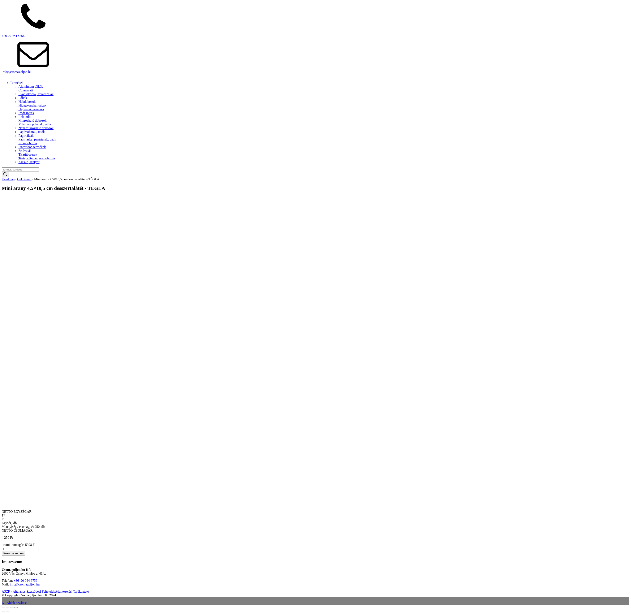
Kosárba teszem (13, 553)
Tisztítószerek (27, 154)
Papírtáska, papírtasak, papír (37, 139)
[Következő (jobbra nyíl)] (7, 611)
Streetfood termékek (32, 147)
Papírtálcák (26, 135)
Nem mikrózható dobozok (35, 128)
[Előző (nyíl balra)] (3, 611)
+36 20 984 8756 (13, 36)
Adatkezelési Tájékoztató (72, 591)
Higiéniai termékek (31, 109)
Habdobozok (27, 101)
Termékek (16, 83)
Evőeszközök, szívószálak (35, 94)
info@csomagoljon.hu (16, 72)
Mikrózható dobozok (32, 120)
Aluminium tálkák (30, 86)
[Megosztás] (11, 607)
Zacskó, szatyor (28, 162)
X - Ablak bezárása (14, 603)
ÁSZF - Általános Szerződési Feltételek (28, 591)
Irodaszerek (26, 113)
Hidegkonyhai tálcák (32, 105)
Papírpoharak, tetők (31, 132)
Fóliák (22, 98)
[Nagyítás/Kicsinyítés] (3, 607)
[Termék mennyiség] (20, 549)
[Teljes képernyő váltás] (7, 607)
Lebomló (24, 116)
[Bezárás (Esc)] (16, 607)
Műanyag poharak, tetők (34, 124)
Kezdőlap (8, 179)
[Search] (5, 174)
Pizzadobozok (27, 143)
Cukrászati (25, 90)
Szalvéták (24, 150)
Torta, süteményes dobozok (36, 158)
